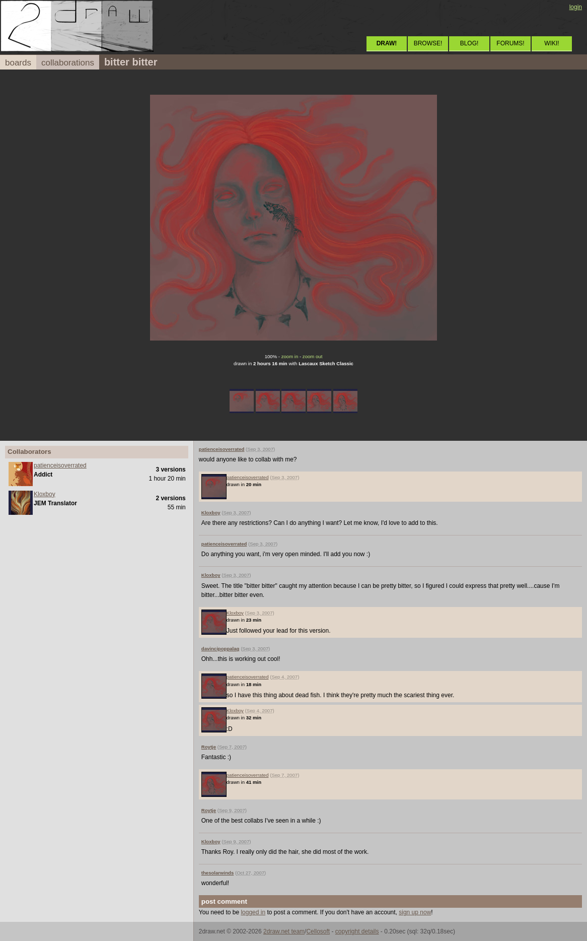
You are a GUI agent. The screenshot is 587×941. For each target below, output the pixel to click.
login (575, 7)
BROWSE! (428, 43)
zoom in (290, 356)
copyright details (357, 931)
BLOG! (469, 43)
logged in (253, 912)
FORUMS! (510, 43)
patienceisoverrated (60, 465)
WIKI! (551, 43)
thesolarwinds (217, 873)
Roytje (208, 747)
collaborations (67, 63)
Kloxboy (44, 494)
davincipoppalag (220, 648)
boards (18, 63)
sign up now (415, 912)
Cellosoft (318, 931)
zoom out (312, 356)
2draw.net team (284, 931)
